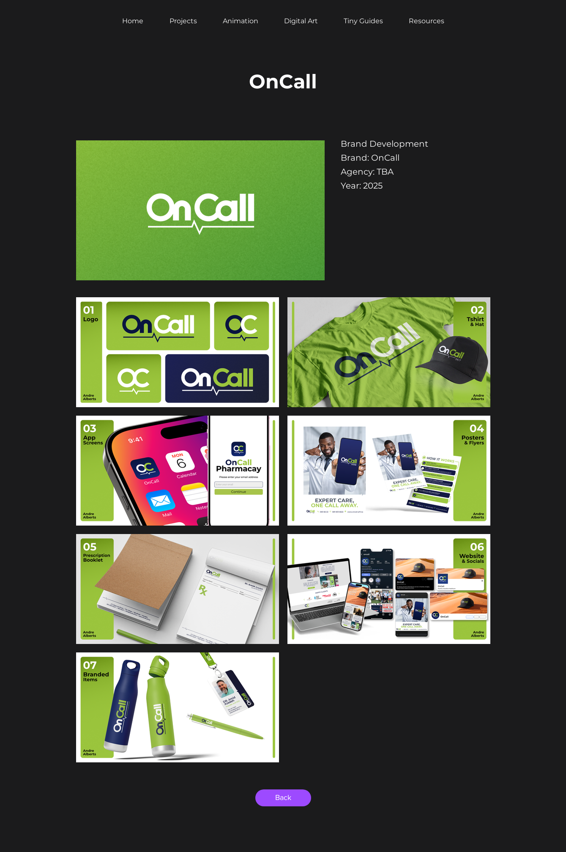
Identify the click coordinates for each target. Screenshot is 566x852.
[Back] (283, 797)
